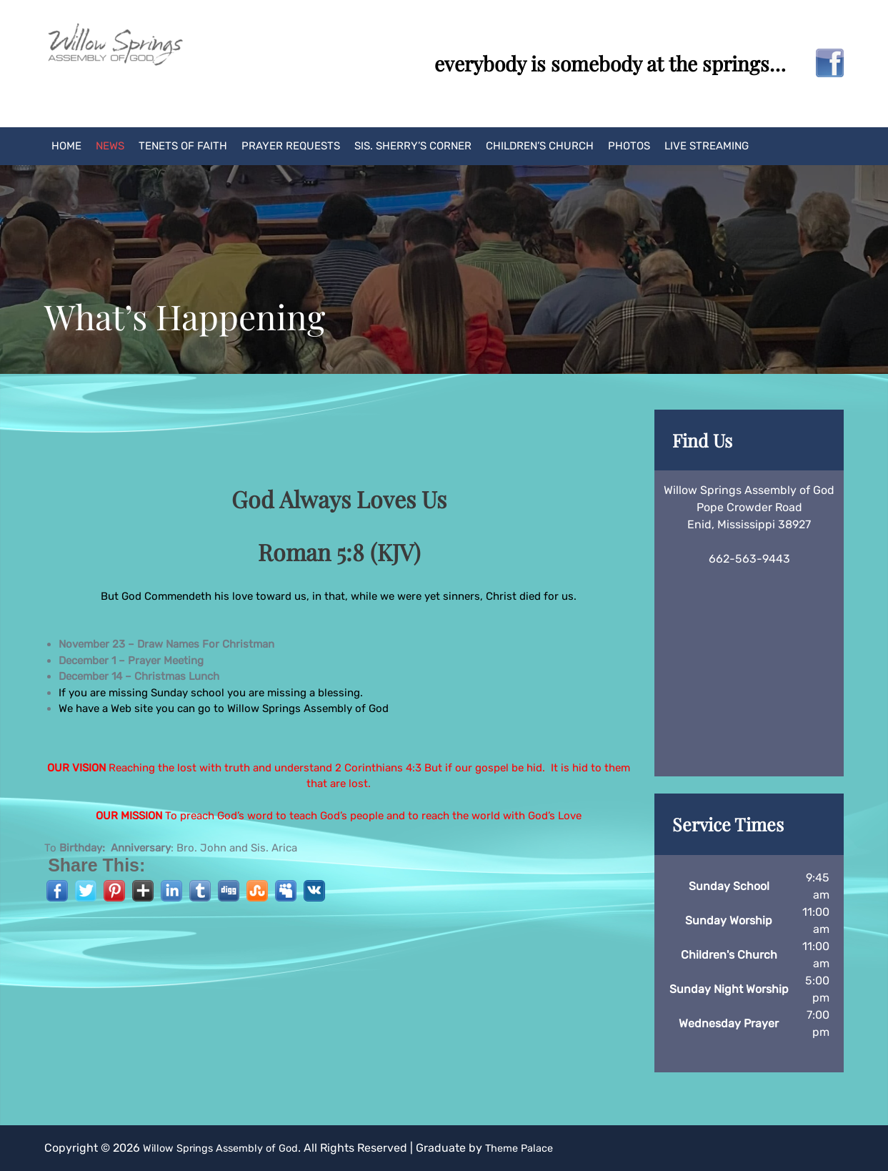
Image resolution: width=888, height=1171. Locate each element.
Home (66, 145)
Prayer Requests (290, 145)
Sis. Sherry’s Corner (413, 145)
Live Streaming (706, 145)
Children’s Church (540, 145)
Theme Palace (538, 1148)
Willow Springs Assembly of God (228, 1148)
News (110, 145)
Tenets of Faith (183, 145)
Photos (629, 145)
